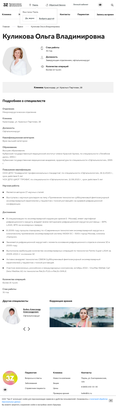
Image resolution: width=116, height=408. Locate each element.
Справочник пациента (35, 389)
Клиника (6, 15)
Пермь (35, 5)
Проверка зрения (61, 394)
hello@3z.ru (86, 394)
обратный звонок (57, 5)
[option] (11, 316)
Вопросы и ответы (33, 378)
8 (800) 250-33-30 (89, 387)
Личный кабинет (80, 4)
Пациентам (83, 15)
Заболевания (31, 383)
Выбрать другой (46, 19)
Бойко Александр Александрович (32, 310)
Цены (55, 389)
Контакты (65, 15)
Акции (56, 383)
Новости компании (61, 378)
